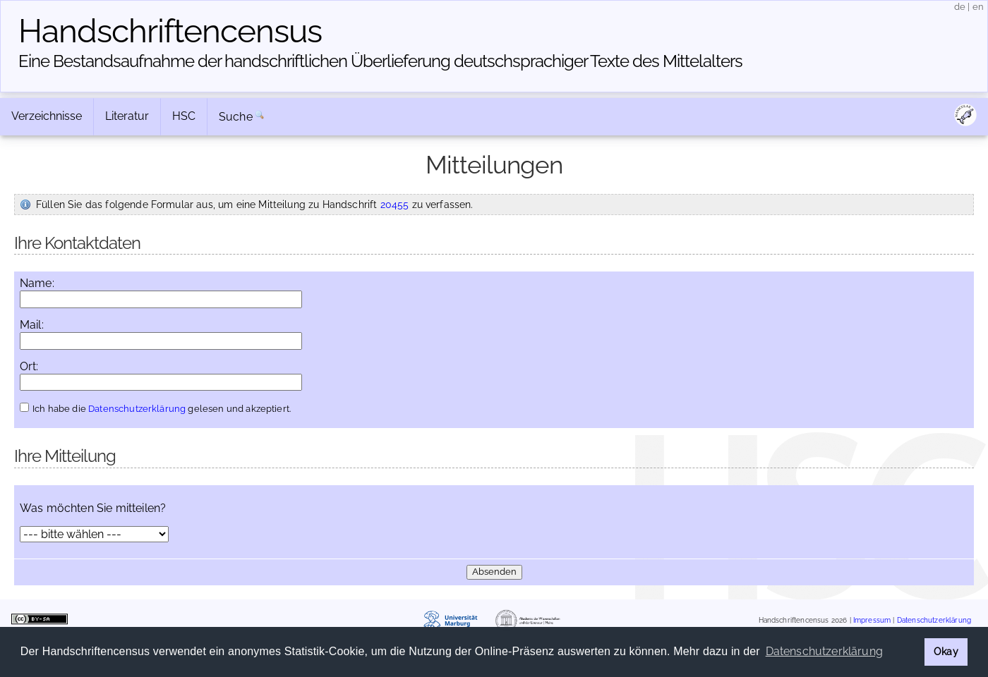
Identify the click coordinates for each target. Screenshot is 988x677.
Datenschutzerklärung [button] (824, 651)
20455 (394, 204)
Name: (37, 283)
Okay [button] (946, 651)
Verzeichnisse (46, 116)
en (978, 6)
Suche (236, 116)
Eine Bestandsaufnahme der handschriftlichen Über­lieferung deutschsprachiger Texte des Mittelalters (380, 61)
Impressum (872, 620)
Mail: (32, 325)
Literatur (127, 116)
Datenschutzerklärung (137, 408)
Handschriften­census (170, 31)
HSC (183, 116)
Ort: (29, 366)
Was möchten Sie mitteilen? (93, 508)
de (959, 6)
